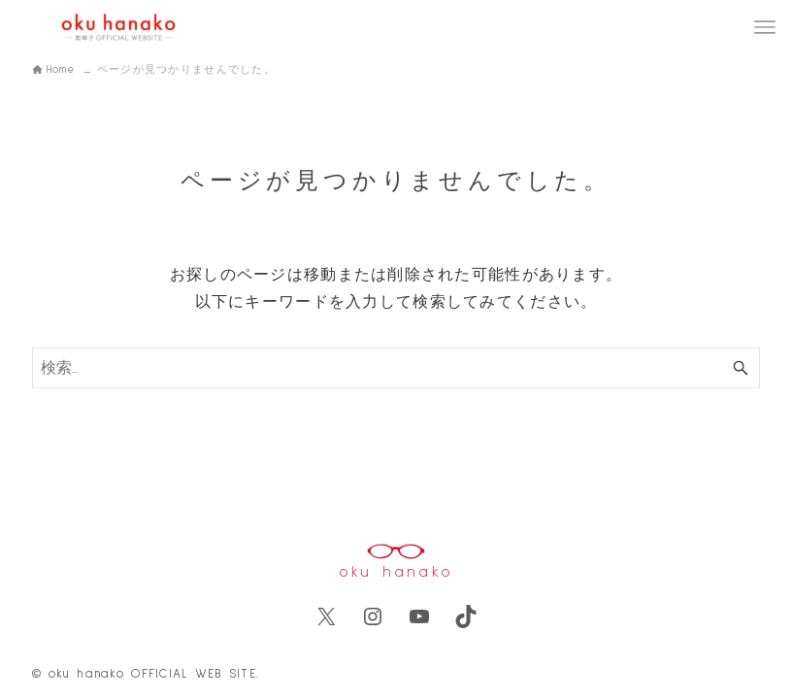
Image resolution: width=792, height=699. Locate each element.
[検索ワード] (396, 368)
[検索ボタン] (740, 368)
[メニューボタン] (764, 27)
